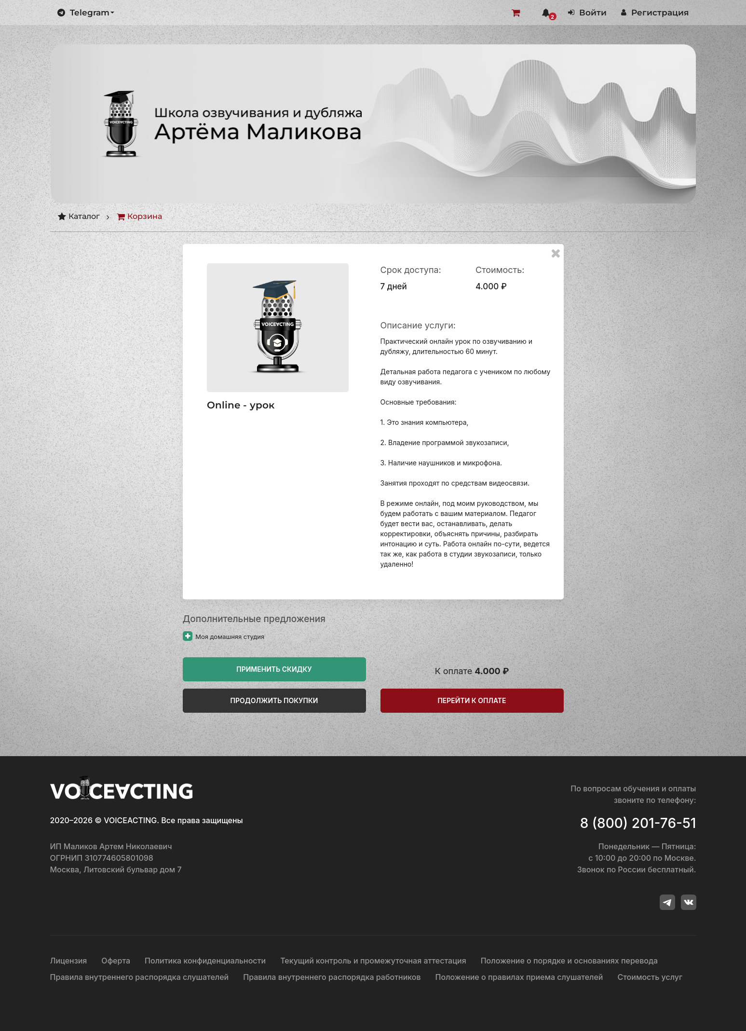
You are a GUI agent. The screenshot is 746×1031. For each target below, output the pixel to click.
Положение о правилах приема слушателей (519, 977)
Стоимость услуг (650, 977)
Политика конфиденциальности (205, 960)
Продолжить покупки (274, 700)
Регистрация (655, 12)
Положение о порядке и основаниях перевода (569, 960)
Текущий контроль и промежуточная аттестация (373, 960)
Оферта (115, 960)
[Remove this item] (555, 252)
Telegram (85, 12)
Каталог (78, 216)
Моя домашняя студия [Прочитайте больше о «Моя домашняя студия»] (224, 636)
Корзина (139, 216)
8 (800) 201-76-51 (638, 823)
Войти (587, 12)
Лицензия (68, 960)
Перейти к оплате (471, 700)
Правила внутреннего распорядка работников (331, 977)
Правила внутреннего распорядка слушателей (139, 977)
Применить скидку (274, 669)
